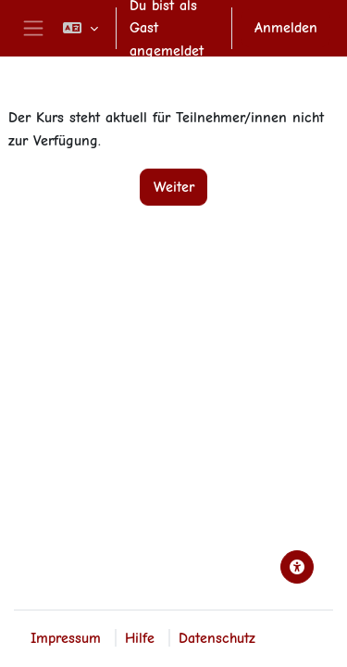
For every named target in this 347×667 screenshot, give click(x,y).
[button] (81, 28)
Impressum (66, 638)
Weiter (174, 186)
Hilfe (140, 638)
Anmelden (285, 27)
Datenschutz (217, 638)
